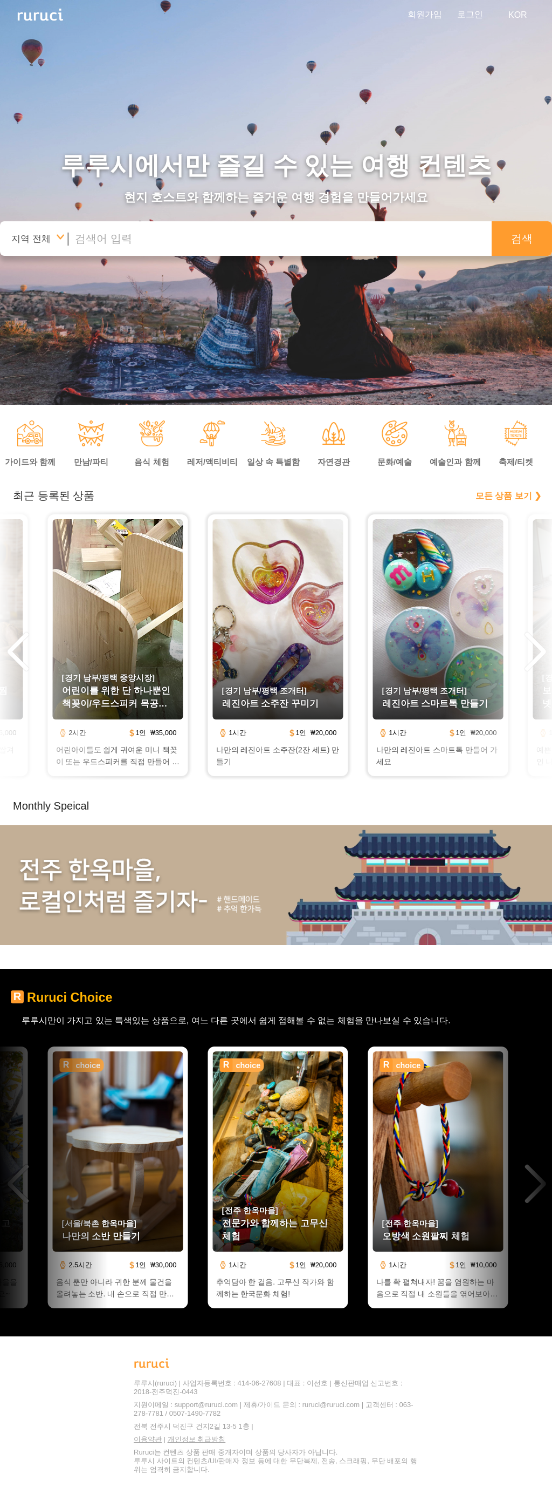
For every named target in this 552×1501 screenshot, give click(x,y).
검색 (522, 238)
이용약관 (148, 1439)
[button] (17, 652)
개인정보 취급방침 (197, 1439)
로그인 (470, 14)
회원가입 (425, 14)
